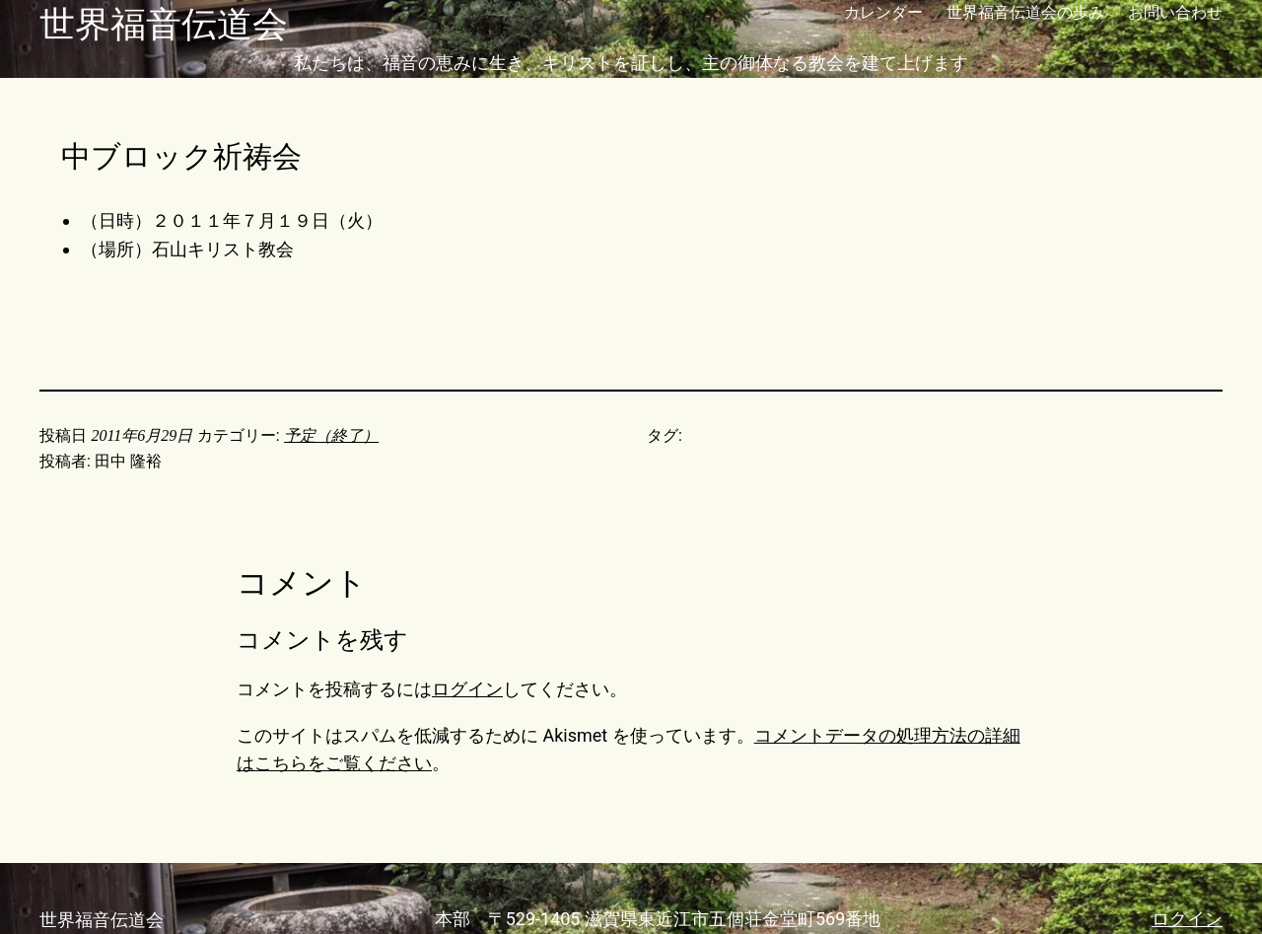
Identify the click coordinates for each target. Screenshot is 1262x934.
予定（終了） (331, 435)
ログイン (467, 689)
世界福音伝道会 (163, 24)
